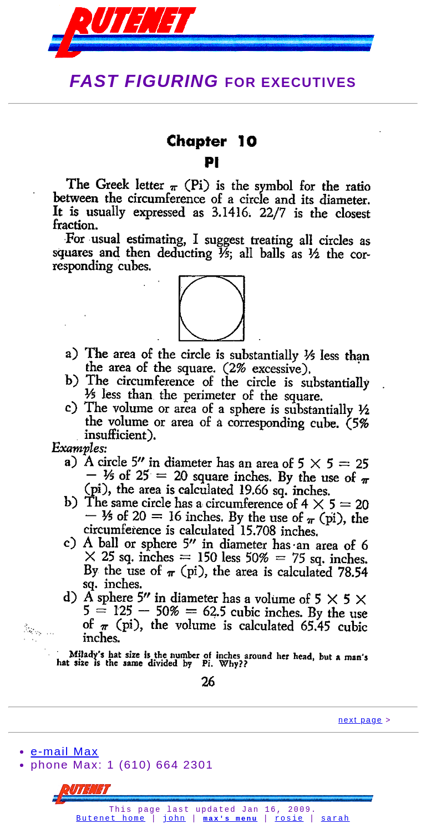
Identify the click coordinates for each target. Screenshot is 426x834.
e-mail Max (65, 751)
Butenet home (110, 821)
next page (360, 719)
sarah (335, 821)
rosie (289, 821)
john (174, 821)
